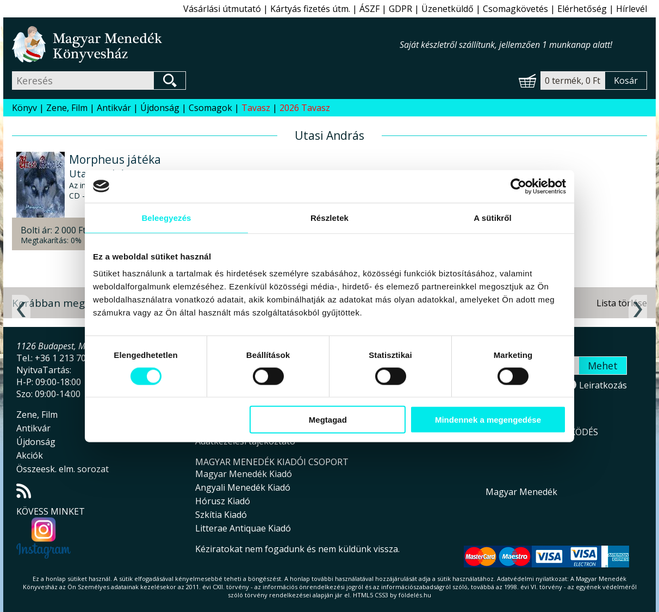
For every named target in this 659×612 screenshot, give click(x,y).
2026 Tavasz (304, 108)
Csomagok (210, 108)
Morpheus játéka (115, 159)
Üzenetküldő (447, 9)
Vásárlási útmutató (222, 9)
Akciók (29, 455)
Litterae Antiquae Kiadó (243, 528)
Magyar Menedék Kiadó (243, 474)
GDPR (400, 9)
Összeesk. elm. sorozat (62, 469)
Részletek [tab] (329, 217)
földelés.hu (415, 595)
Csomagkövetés (515, 9)
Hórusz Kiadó (222, 501)
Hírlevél (631, 9)
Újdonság (159, 108)
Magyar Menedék (521, 492)
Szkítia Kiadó (221, 515)
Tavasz (255, 108)
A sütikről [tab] (493, 217)
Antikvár (114, 108)
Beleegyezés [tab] (166, 217)
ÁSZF (369, 9)
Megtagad (328, 419)
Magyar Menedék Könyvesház (206, 44)
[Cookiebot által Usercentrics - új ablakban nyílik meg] (518, 186)
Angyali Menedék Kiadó (242, 487)
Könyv (24, 108)
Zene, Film (67, 108)
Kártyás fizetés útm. (310, 9)
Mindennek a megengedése (488, 419)
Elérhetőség (582, 9)
